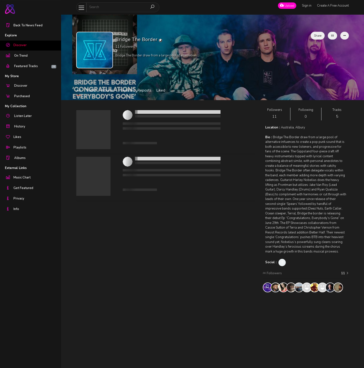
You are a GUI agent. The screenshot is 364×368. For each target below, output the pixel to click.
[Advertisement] (306, 330)
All (78, 90)
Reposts (144, 90)
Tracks (91, 90)
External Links (16, 168)
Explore (11, 35)
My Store (12, 76)
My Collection (15, 106)
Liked (160, 90)
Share (317, 36)
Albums (107, 90)
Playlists (125, 90)
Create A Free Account (333, 5)
